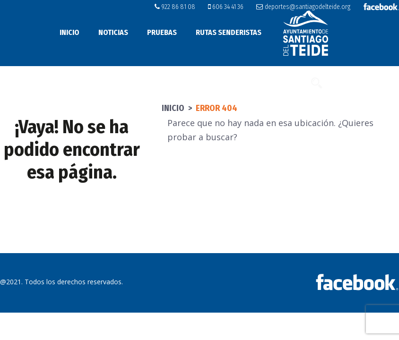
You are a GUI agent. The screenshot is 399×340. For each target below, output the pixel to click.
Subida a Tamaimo (228, 82)
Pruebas (162, 32)
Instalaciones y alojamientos (130, 82)
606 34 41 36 (225, 7)
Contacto (287, 82)
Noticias (113, 32)
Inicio (69, 32)
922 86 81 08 (175, 7)
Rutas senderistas (228, 32)
